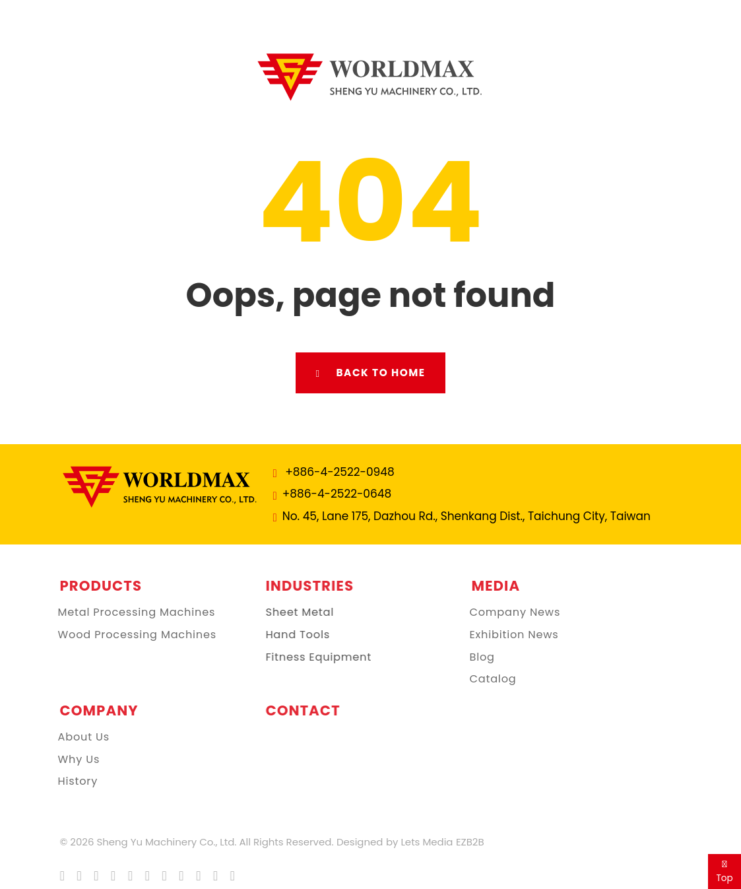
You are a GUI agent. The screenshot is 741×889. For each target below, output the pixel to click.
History (69, 781)
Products (96, 585)
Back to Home (370, 373)
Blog (473, 657)
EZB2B (465, 842)
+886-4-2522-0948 (339, 472)
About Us (74, 737)
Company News (506, 612)
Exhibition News (505, 635)
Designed (355, 842)
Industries (305, 585)
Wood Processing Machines (128, 635)
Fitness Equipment (314, 657)
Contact (298, 710)
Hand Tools (293, 635)
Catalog (484, 679)
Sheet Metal (295, 612)
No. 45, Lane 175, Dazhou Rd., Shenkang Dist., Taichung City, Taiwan (466, 516)
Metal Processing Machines (128, 612)
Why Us (70, 759)
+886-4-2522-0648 (336, 494)
